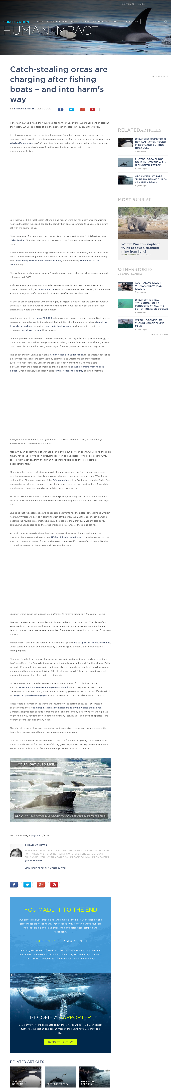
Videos (74, 21)
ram (23, 330)
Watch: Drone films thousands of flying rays (150, 323)
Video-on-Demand (57, 21)
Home (40, 21)
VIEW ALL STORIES (159, 334)
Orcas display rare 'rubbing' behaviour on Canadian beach (151, 179)
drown (29, 330)
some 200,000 (44, 318)
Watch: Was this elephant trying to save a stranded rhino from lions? (140, 247)
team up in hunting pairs (58, 326)
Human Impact (51, 31)
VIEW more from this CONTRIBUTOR (45, 868)
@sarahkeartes (34, 860)
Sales (141, 4)
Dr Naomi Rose (45, 289)
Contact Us (132, 21)
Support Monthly (60, 1042)
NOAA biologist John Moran (66, 537)
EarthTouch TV (101, 21)
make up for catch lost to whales (92, 642)
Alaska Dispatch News (22, 143)
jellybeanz (36, 835)
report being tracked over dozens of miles (38, 260)
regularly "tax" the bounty (69, 371)
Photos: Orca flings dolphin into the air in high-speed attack (150, 162)
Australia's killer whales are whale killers (148, 285)
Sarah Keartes (24, 108)
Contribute (128, 4)
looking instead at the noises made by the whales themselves (67, 707)
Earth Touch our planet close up (20, 8)
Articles (85, 21)
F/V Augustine (61, 480)
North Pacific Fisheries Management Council (43, 687)
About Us (118, 21)
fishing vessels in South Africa (66, 354)
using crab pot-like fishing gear (30, 695)
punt (39, 330)
